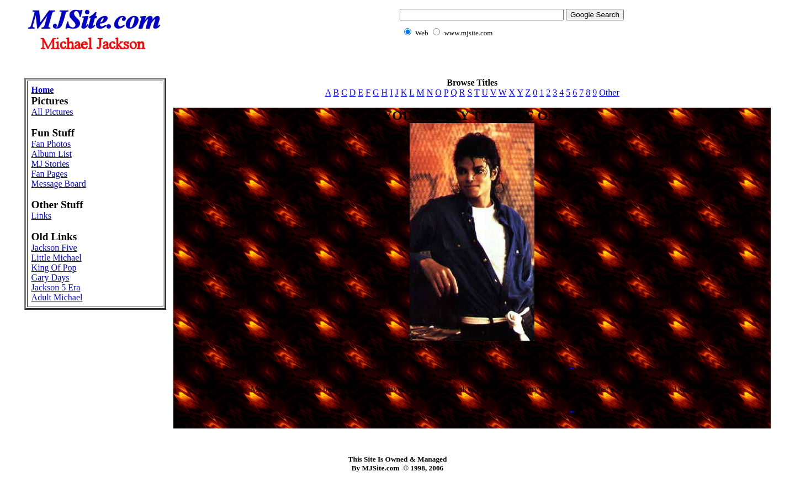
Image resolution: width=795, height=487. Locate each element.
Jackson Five (54, 247)
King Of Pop (54, 267)
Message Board (58, 183)
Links (41, 215)
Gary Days (50, 277)
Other (609, 92)
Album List (51, 153)
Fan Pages (49, 173)
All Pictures (52, 112)
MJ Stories (50, 163)
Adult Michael (57, 297)
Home (42, 89)
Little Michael (56, 257)
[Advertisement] (397, 64)
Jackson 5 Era (56, 287)
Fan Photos (51, 144)
